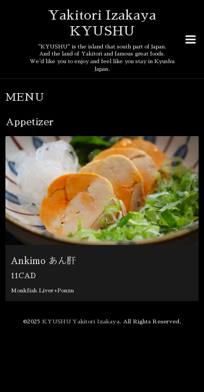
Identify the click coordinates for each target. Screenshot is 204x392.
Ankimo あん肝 (43, 238)
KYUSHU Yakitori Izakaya (81, 298)
